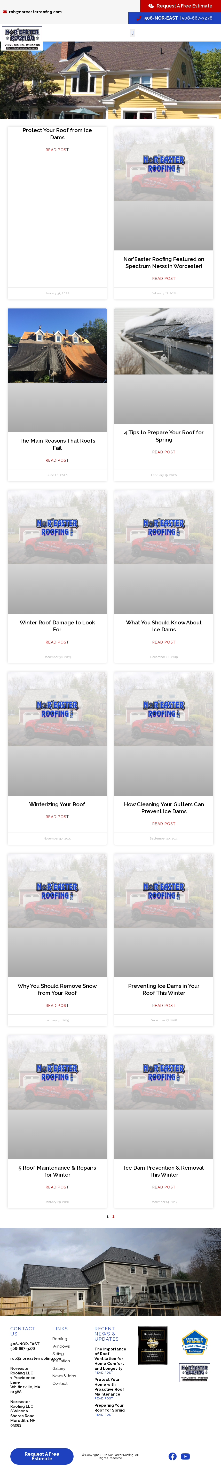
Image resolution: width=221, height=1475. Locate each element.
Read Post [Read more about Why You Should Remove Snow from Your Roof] (57, 1005)
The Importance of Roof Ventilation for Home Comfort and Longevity (110, 1359)
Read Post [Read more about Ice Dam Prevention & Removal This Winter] (164, 1187)
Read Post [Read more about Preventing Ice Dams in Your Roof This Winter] (164, 1005)
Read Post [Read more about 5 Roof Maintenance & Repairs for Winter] (57, 1187)
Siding (58, 1353)
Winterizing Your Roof (57, 804)
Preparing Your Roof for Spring (109, 1408)
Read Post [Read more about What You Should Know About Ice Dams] (164, 642)
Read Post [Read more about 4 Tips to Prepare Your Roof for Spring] (164, 452)
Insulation (61, 1361)
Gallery (58, 1368)
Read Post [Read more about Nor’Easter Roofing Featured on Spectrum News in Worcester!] (164, 278)
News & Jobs (64, 1376)
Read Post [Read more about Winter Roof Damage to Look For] (57, 642)
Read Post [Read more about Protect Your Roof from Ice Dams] (57, 150)
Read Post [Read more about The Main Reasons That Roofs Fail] (57, 460)
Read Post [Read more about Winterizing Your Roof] (57, 816)
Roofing (59, 1339)
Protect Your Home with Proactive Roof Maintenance (109, 1386)
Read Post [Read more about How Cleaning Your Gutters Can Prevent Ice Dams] (164, 823)
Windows (61, 1346)
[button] (132, 33)
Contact (59, 1383)
